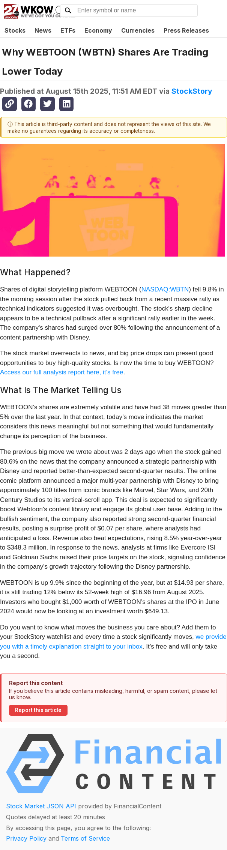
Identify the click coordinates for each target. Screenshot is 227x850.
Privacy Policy (26, 838)
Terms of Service (85, 838)
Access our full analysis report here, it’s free (61, 372)
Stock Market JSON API (41, 806)
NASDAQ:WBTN (165, 289)
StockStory (191, 91)
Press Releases (186, 30)
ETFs (67, 30)
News (43, 30)
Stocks (15, 30)
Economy (98, 30)
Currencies (138, 30)
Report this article (38, 710)
